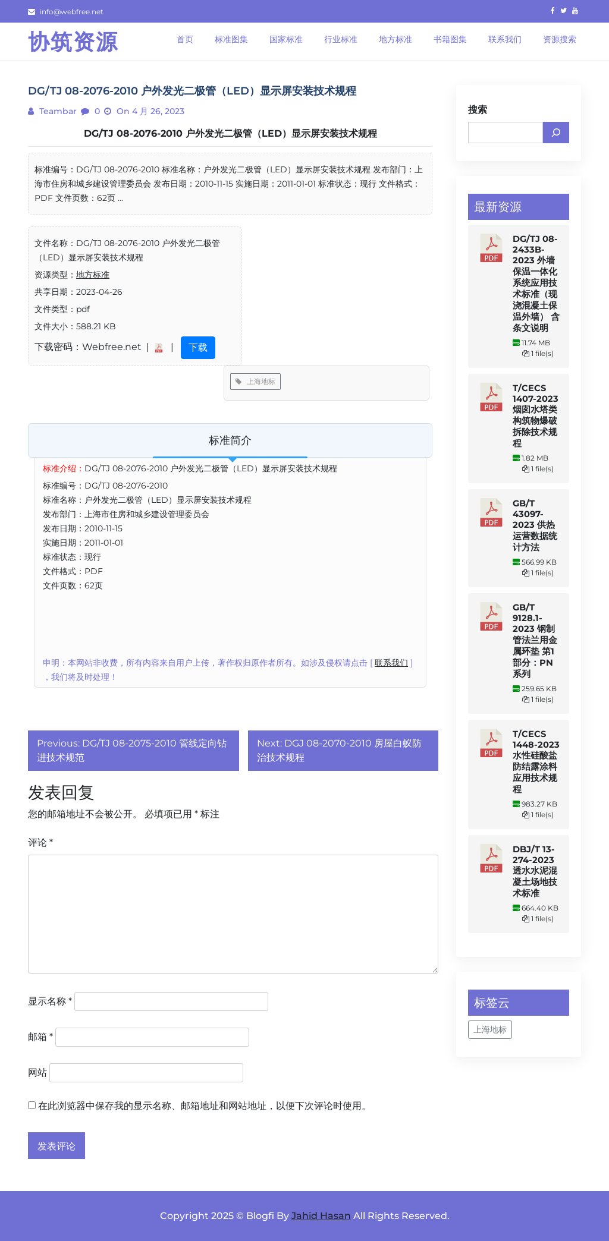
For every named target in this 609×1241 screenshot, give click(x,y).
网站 (37, 1072)
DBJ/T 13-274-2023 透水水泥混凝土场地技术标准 (535, 871)
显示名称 (50, 1001)
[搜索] (556, 132)
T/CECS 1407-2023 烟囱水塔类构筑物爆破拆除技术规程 (535, 416)
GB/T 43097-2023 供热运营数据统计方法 (535, 525)
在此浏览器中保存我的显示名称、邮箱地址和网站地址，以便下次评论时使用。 (204, 1105)
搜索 (477, 109)
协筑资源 (73, 42)
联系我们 (391, 662)
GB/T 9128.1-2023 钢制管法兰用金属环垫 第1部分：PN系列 (535, 640)
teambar (57, 111)
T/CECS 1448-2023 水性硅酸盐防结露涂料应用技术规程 (536, 762)
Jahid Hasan (321, 1215)
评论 (40, 842)
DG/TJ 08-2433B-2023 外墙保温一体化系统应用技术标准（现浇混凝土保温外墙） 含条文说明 (536, 283)
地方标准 (92, 274)
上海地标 (255, 381)
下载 (198, 347)
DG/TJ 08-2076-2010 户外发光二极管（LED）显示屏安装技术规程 (230, 133)
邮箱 (40, 1036)
